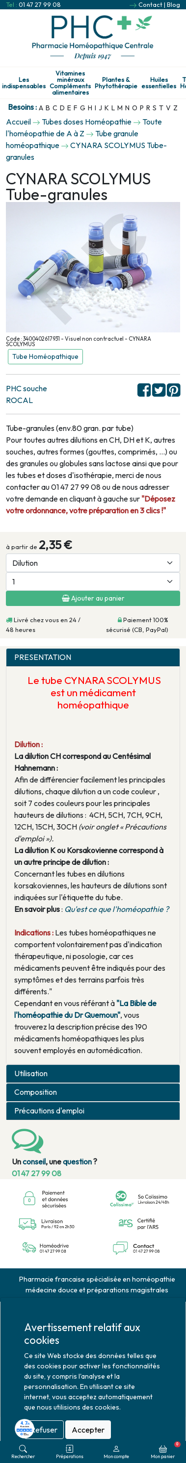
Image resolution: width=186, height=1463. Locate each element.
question (77, 1161)
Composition (35, 1092)
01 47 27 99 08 (40, 4)
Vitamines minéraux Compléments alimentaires (70, 82)
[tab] (93, 657)
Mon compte (116, 1452)
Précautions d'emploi (49, 1110)
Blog (173, 4)
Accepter (88, 1430)
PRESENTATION (42, 657)
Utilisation (31, 1073)
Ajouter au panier (93, 598)
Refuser (43, 1430)
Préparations (69, 1452)
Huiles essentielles (158, 82)
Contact (150, 4)
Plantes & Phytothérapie (116, 82)
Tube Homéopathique (45, 356)
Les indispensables (24, 82)
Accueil (18, 121)
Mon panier (166, 1450)
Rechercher (23, 1452)
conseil (34, 1161)
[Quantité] (93, 581)
